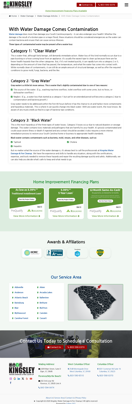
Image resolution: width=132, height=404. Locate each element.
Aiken (42, 287)
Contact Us (86, 5)
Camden (43, 313)
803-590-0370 (106, 5)
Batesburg (19, 303)
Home (13, 16)
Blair (16, 308)
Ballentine (44, 298)
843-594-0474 (46, 388)
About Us (49, 398)
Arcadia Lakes (46, 293)
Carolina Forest (21, 318)
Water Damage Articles (48, 16)
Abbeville (19, 287)
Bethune (43, 303)
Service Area (59, 398)
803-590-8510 (76, 376)
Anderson (19, 293)
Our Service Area (66, 277)
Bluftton (43, 308)
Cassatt (43, 318)
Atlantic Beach (21, 298)
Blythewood (20, 313)
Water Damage (27, 16)
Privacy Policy (81, 398)
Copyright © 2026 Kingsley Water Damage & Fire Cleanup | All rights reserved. (67, 401)
